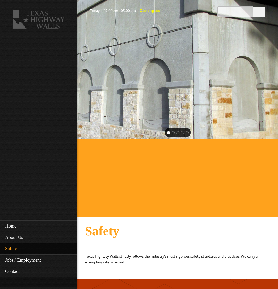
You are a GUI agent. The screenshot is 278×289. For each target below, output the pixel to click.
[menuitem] (38, 226)
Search (259, 11)
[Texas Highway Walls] (38, 21)
